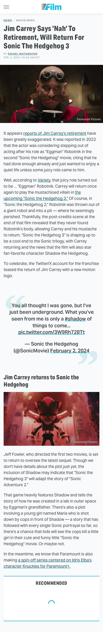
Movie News (25, 20)
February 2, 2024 (69, 350)
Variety (44, 180)
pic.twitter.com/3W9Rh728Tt (51, 332)
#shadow (75, 319)
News (8, 20)
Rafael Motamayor (22, 53)
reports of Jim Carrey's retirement (54, 133)
